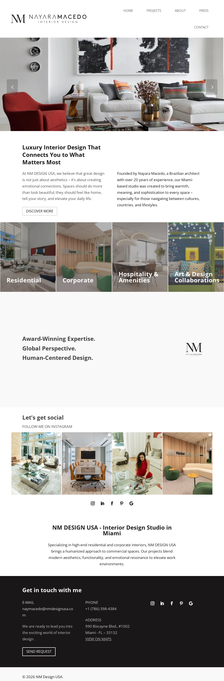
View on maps (98, 638)
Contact (201, 27)
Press (203, 10)
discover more (39, 211)
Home (128, 10)
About (180, 10)
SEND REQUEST (39, 651)
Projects (154, 10)
